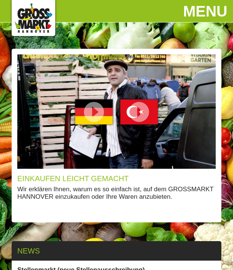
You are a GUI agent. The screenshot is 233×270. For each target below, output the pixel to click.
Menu (205, 11)
